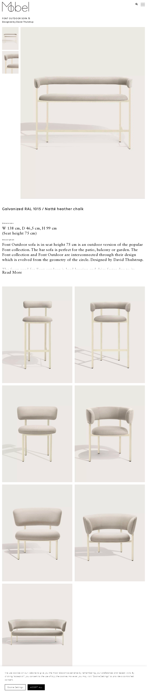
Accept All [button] (36, 687)
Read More (12, 272)
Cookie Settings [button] (15, 687)
